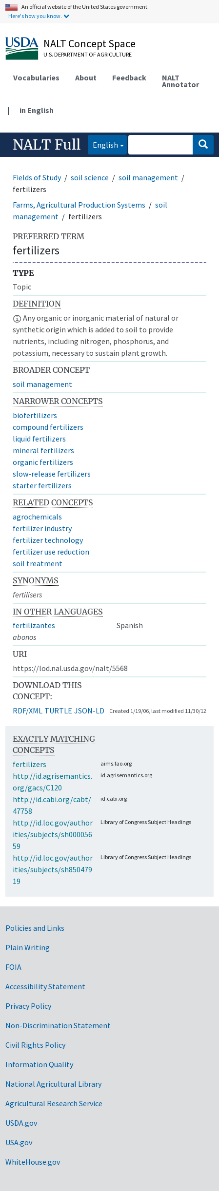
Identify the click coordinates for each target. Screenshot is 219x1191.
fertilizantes (34, 625)
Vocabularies (36, 77)
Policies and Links (34, 928)
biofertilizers (35, 415)
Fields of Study (37, 177)
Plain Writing (27, 947)
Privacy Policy (28, 1006)
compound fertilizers (48, 427)
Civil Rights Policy (35, 1045)
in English (37, 110)
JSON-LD (89, 710)
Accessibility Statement (45, 986)
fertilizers (29, 764)
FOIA (13, 967)
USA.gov (18, 1142)
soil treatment (37, 563)
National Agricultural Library (53, 1084)
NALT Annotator (180, 81)
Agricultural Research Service (53, 1103)
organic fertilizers (43, 462)
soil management (148, 177)
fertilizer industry (42, 528)
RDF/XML (27, 710)
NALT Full (46, 145)
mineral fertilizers (43, 450)
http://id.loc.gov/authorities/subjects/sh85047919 (53, 869)
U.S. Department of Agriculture (87, 54)
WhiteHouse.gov (32, 1162)
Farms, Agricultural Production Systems (79, 205)
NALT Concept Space (89, 43)
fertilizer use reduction (51, 552)
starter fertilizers (42, 485)
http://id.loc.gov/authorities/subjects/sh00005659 (53, 834)
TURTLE (58, 710)
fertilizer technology (48, 540)
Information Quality (39, 1064)
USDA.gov (21, 1123)
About (86, 77)
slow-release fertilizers (52, 474)
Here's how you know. (35, 15)
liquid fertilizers (39, 438)
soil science (90, 177)
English (103, 144)
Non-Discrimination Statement (58, 1025)
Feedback (129, 77)
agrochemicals (37, 516)
